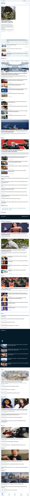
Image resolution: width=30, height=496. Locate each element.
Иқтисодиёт (11, 208)
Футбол (24, 208)
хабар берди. (3, 28)
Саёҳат (10, 209)
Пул (17, 208)
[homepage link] (3, 3)
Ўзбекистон (6, 208)
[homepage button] (8, 31)
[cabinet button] (28, 3)
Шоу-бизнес (4, 209)
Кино (7, 209)
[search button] (25, 3)
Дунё (3, 208)
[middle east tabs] (3, 60)
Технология (20, 208)
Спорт (15, 208)
